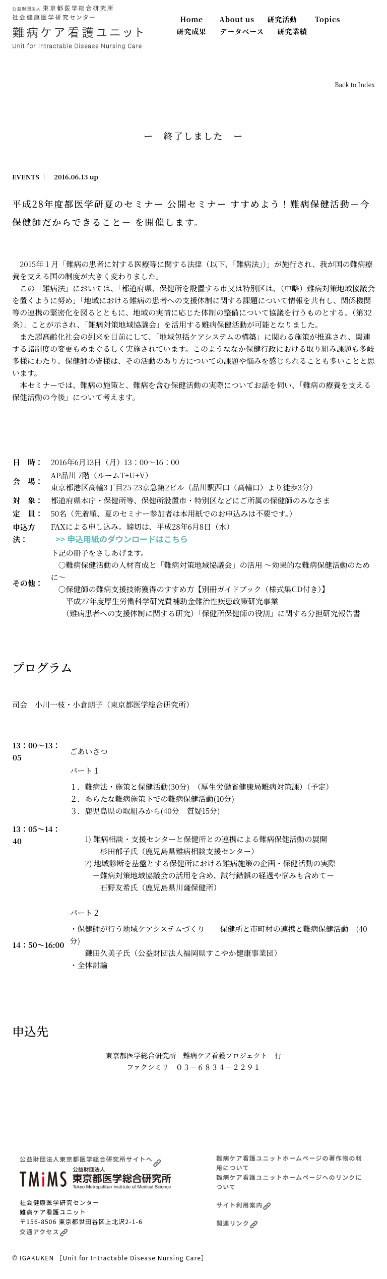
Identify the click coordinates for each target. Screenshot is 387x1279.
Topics (328, 19)
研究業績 (292, 31)
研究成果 (192, 31)
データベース (242, 31)
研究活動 (282, 19)
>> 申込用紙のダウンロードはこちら (121, 539)
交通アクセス (44, 1231)
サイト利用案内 (243, 1204)
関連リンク (237, 1223)
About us (236, 19)
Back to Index (355, 84)
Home (191, 19)
